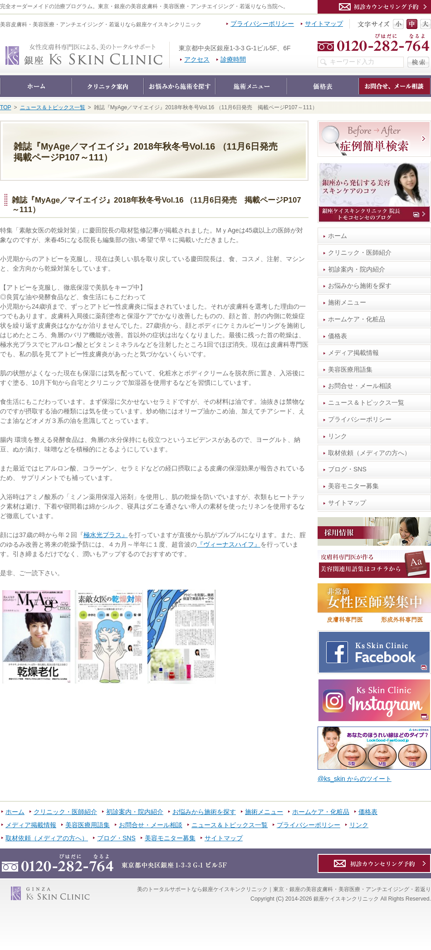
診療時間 (233, 59)
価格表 (337, 335)
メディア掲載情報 (353, 352)
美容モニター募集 (353, 486)
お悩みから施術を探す (360, 285)
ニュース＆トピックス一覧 (366, 402)
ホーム (337, 235)
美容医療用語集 (350, 369)
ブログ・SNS (347, 469)
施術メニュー (347, 302)
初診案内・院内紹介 (356, 269)
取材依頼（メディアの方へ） (369, 452)
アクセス (197, 59)
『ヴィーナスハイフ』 (228, 544)
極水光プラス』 (105, 534)
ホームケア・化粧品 (356, 319)
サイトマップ (347, 502)
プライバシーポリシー (360, 419)
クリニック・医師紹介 (360, 252)
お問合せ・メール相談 (360, 385)
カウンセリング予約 (374, 7)
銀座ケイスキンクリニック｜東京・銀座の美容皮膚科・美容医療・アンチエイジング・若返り (169, 46)
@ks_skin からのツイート (355, 778)
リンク (337, 436)
